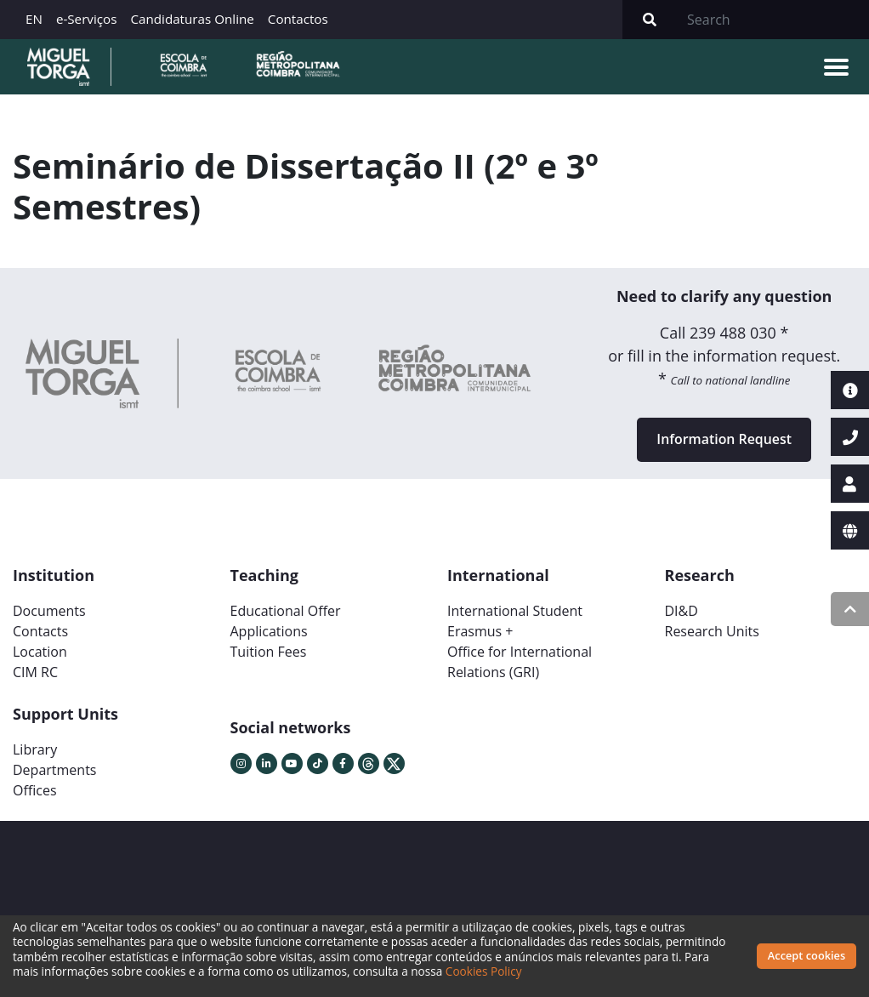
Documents (49, 612)
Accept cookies (806, 955)
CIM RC (35, 673)
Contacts (40, 633)
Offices (35, 792)
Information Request (724, 440)
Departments (54, 771)
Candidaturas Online (191, 18)
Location (40, 653)
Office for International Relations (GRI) (519, 663)
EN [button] (34, 18)
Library (35, 751)
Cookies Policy (484, 971)
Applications (269, 633)
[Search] (773, 19)
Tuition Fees (268, 653)
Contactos (298, 18)
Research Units (712, 633)
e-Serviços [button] (86, 18)
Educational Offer (285, 612)
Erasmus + (480, 633)
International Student (514, 612)
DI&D (681, 612)
